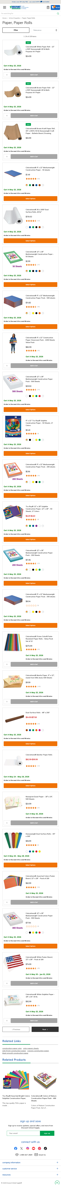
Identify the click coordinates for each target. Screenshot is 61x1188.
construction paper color (12, 1048)
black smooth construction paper (15, 1053)
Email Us (42, 1155)
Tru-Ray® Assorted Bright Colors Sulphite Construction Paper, (16, 1097)
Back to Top (57, 1183)
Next (45, 1029)
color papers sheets (31, 1048)
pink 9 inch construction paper (14, 1051)
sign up (47, 1133)
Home (4, 18)
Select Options (30, 199)
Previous (16, 1029)
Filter (16, 30)
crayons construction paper (38, 1051)
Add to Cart (34, 75)
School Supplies (14, 18)
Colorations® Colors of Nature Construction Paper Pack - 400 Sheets (43, 1098)
